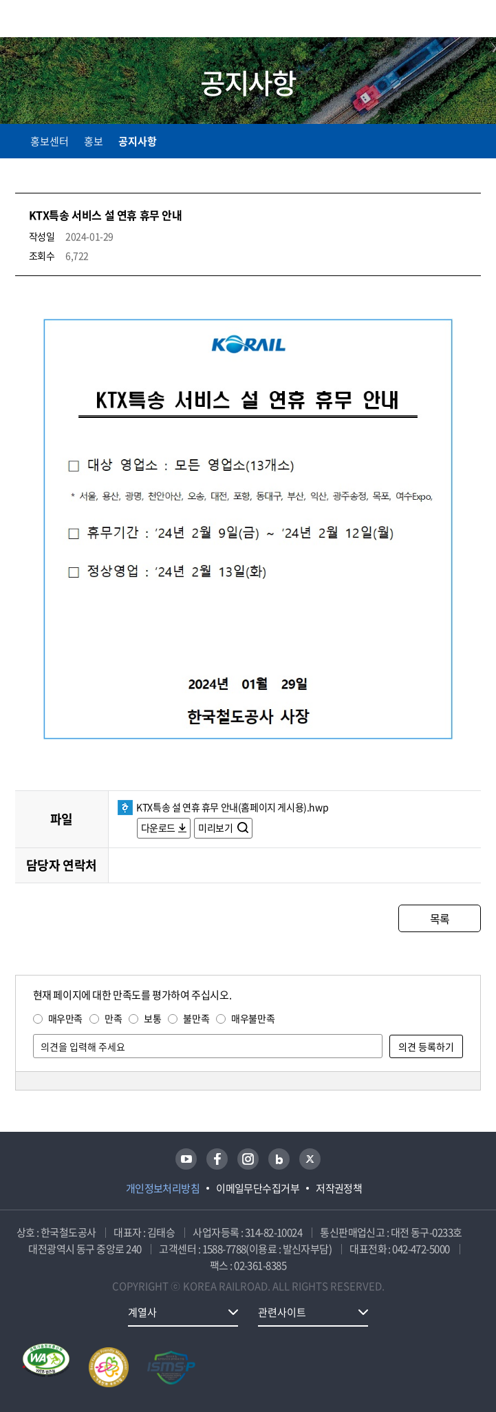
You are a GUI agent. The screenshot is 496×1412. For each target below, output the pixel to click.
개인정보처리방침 (163, 1188)
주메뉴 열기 (472, 20)
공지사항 (137, 141)
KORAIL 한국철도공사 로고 (68, 18)
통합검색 (443, 21)
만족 (113, 1018)
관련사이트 (282, 1312)
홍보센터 (49, 141)
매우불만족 (252, 1018)
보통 (152, 1018)
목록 (440, 918)
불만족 (196, 1018)
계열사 (142, 1312)
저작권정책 (339, 1188)
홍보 (93, 141)
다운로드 (158, 827)
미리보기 (216, 827)
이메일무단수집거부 (257, 1188)
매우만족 (65, 1018)
